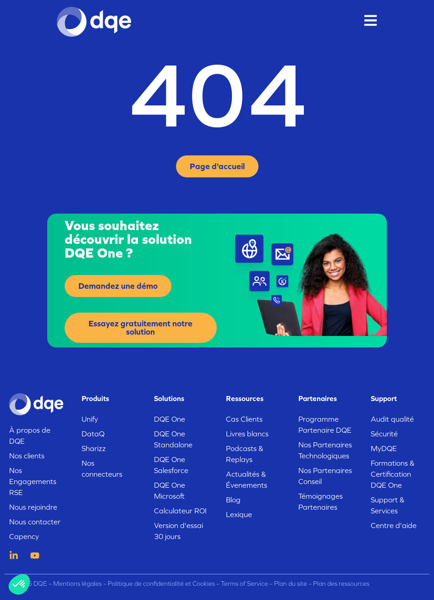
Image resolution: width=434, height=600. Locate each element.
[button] (19, 584)
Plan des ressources (341, 583)
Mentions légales (77, 583)
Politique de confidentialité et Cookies (161, 583)
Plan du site (290, 583)
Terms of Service (244, 583)
